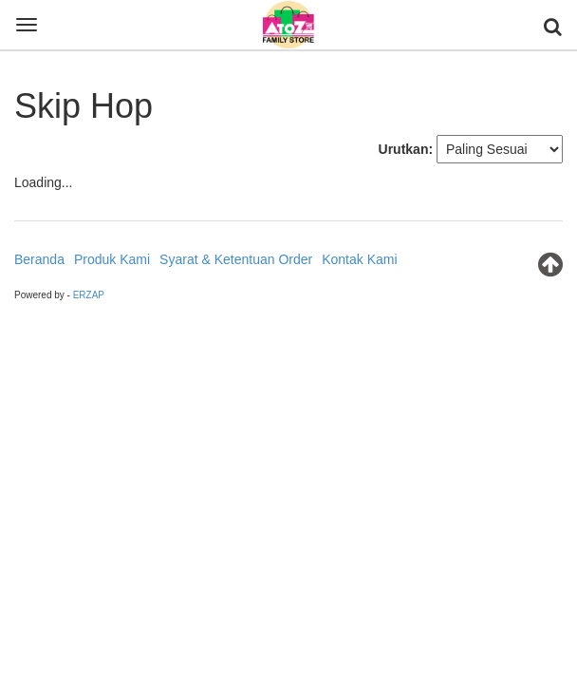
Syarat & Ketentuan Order (235, 259)
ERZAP (88, 295)
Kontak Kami (359, 259)
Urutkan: (406, 149)
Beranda (39, 259)
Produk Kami (112, 259)
